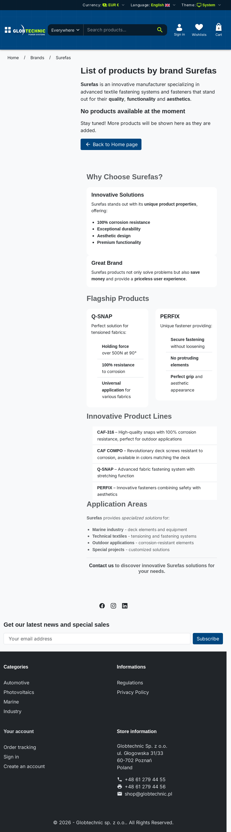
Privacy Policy (133, 692)
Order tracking (20, 747)
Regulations (130, 683)
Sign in (11, 757)
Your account (19, 731)
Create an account (24, 766)
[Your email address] (97, 638)
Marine (11, 702)
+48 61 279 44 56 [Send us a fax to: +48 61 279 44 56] (145, 787)
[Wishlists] (199, 29)
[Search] (160, 29)
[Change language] (153, 5)
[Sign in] (179, 29)
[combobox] (128, 30)
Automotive (16, 683)
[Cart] (219, 29)
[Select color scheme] (202, 5)
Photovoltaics (19, 692)
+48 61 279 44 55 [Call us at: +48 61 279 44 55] (145, 779)
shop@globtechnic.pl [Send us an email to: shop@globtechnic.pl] (148, 794)
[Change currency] (104, 5)
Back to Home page (111, 144)
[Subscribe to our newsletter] (208, 638)
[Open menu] (7, 30)
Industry (12, 711)
